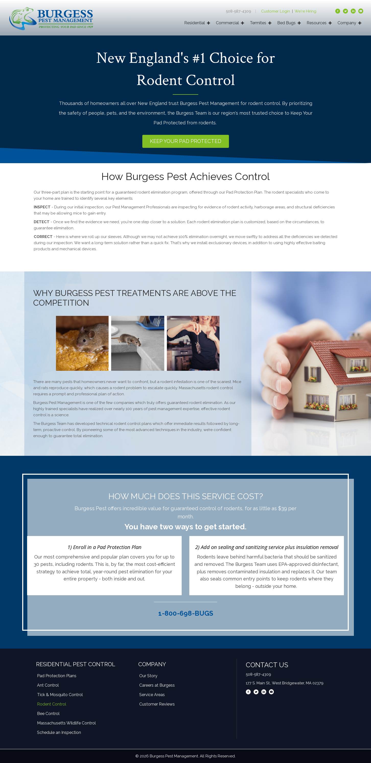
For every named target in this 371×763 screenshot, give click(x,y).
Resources (317, 22)
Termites (258, 22)
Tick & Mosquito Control (60, 694)
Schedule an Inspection (59, 732)
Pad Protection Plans (56, 675)
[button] (185, 141)
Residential (194, 22)
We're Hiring (305, 11)
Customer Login (276, 11)
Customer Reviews (157, 704)
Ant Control (48, 685)
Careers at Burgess (157, 685)
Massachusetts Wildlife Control (66, 723)
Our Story (148, 675)
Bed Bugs (286, 22)
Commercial (227, 22)
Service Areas (152, 694)
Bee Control (48, 713)
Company (347, 22)
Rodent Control (51, 704)
